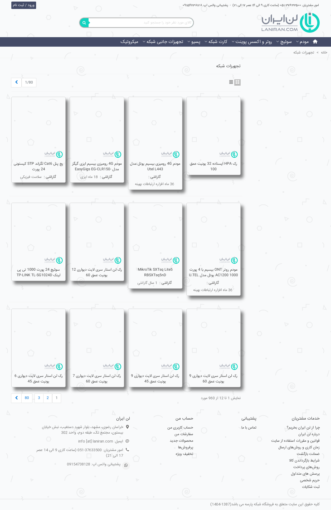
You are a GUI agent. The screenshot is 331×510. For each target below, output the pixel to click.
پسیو (195, 42)
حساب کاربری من (180, 428)
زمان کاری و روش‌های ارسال (299, 447)
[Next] (16, 83)
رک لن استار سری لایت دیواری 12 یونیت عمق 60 (97, 272)
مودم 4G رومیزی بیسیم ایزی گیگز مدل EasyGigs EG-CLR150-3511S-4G (97, 169)
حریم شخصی (310, 480)
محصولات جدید (181, 441)
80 (27, 398)
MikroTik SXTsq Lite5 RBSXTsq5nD (155, 272)
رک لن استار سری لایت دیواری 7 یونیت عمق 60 (97, 378)
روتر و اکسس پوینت (254, 42)
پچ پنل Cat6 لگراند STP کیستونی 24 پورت (38, 166)
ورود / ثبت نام (24, 5)
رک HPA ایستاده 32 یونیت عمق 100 (213, 166)
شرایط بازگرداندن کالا (304, 461)
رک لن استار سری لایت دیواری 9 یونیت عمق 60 (213, 378)
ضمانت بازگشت (308, 454)
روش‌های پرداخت (306, 467)
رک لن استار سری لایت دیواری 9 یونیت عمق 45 (155, 378)
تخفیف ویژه (184, 454)
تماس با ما (248, 428)
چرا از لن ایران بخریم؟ (303, 428)
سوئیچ (286, 42)
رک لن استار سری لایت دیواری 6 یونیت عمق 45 (38, 378)
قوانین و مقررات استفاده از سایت (295, 441)
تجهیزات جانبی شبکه (165, 42)
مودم (304, 42)
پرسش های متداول (305, 474)
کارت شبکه (217, 42)
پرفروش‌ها (185, 447)
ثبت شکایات (311, 487)
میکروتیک (129, 42)
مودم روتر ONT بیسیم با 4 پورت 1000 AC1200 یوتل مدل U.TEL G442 (213, 275)
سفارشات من (183, 434)
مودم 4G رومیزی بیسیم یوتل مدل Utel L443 (155, 166)
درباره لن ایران (309, 434)
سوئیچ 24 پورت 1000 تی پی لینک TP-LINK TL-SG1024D (38, 272)
